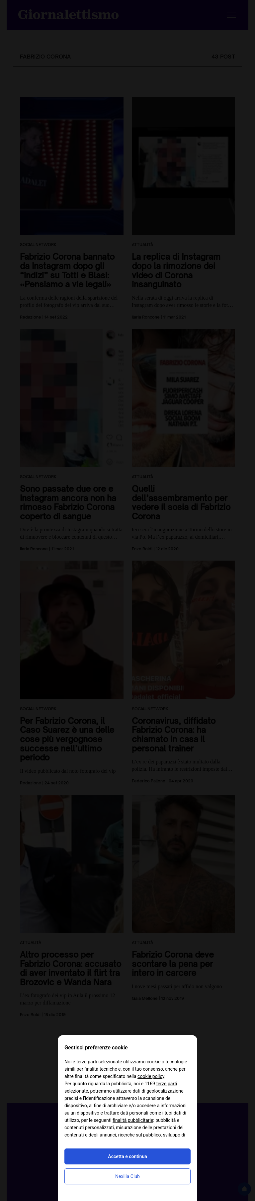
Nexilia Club (127, 1176)
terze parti (166, 1083)
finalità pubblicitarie (133, 1120)
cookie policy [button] (150, 1076)
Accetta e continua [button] (127, 1156)
